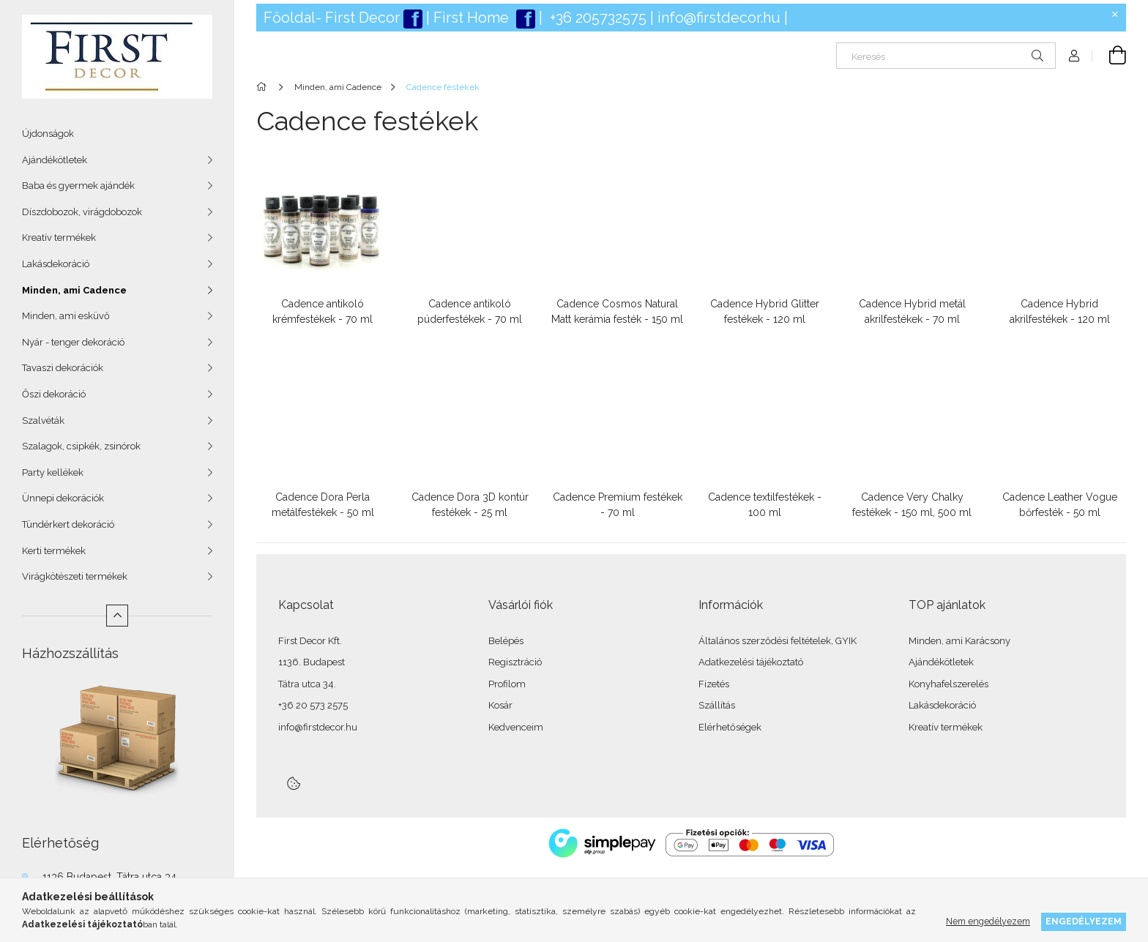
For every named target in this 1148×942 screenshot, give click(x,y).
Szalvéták (43, 420)
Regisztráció (515, 662)
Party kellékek (52, 472)
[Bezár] (1115, 15)
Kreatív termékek (59, 237)
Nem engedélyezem (988, 921)
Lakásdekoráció (55, 263)
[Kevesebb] (117, 616)
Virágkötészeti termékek (74, 576)
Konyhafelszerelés (948, 684)
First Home (472, 17)
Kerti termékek (54, 550)
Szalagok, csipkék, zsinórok (81, 446)
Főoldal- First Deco (329, 17)
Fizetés (713, 684)
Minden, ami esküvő (66, 315)
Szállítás (716, 705)
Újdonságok (48, 133)
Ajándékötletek (54, 159)
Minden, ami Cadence (74, 290)
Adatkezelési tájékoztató (750, 662)
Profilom (507, 684)
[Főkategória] (264, 87)
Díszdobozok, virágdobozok (82, 211)
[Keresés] (946, 55)
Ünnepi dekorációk (63, 498)
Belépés (505, 640)
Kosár (500, 705)
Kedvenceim (515, 727)
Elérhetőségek (729, 727)
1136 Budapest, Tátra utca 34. (110, 877)
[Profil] (1074, 55)
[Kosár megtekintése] (1109, 55)
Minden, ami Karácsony (959, 640)
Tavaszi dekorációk (62, 367)
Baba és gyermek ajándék (78, 185)
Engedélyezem (1084, 921)
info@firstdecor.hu (718, 17)
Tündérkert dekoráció (68, 524)
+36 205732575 (598, 17)
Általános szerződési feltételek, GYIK (777, 640)
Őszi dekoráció (54, 394)
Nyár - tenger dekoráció (73, 342)
